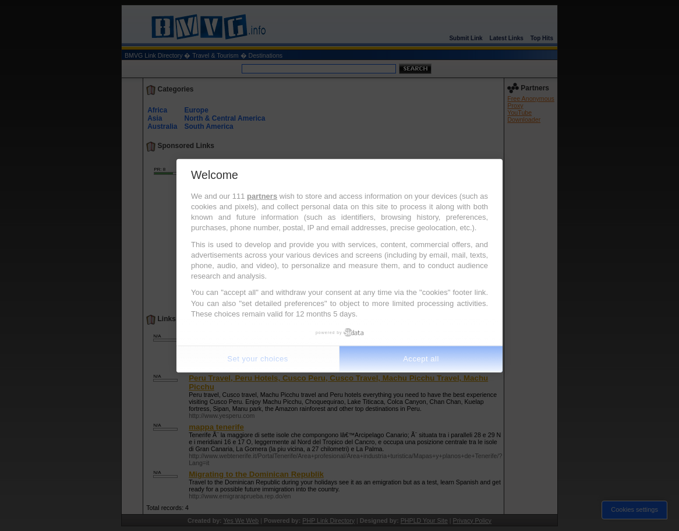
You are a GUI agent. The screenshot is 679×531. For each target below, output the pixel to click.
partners (262, 196)
